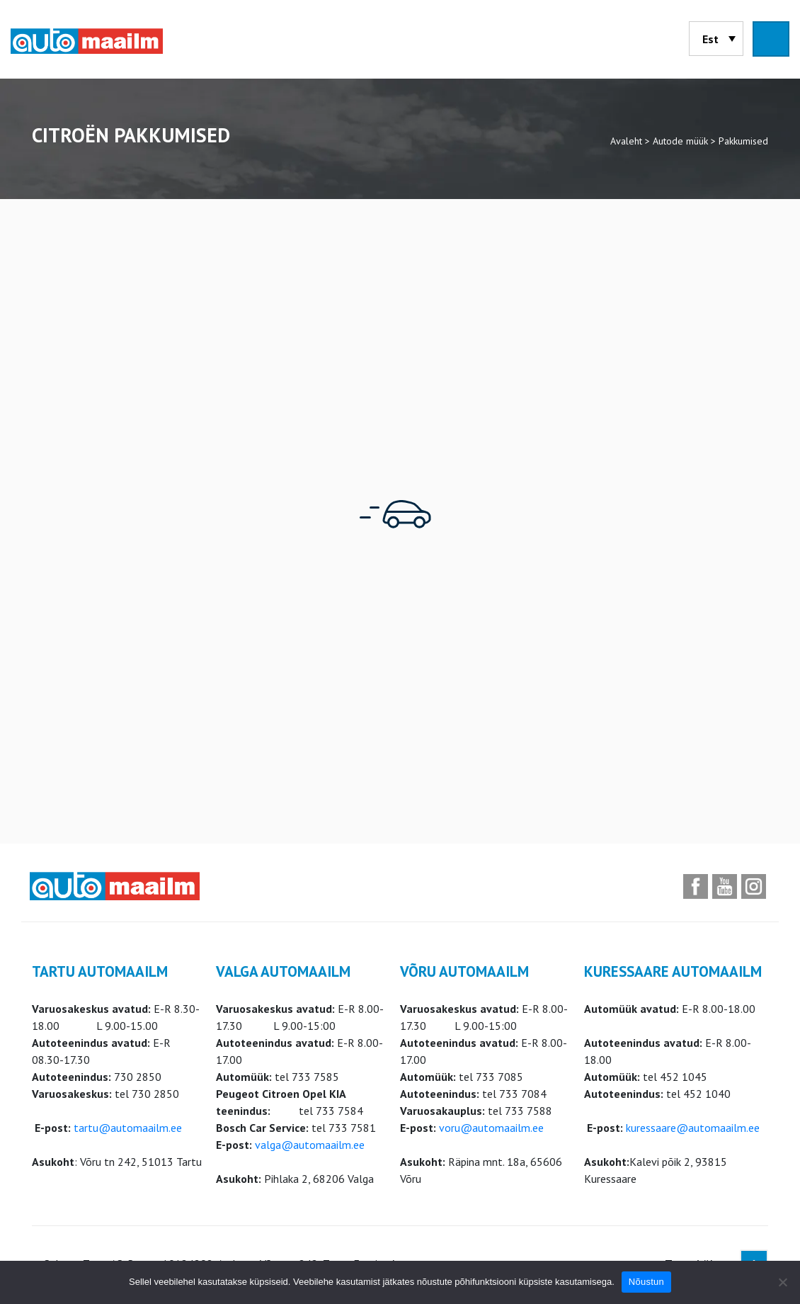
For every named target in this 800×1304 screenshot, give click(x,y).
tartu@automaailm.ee (128, 1128)
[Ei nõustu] (782, 1282)
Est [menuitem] (710, 39)
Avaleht (626, 141)
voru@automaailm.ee (491, 1128)
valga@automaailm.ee (310, 1145)
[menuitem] (716, 38)
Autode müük (680, 141)
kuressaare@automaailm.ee (693, 1128)
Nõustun (646, 1281)
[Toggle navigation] (771, 39)
